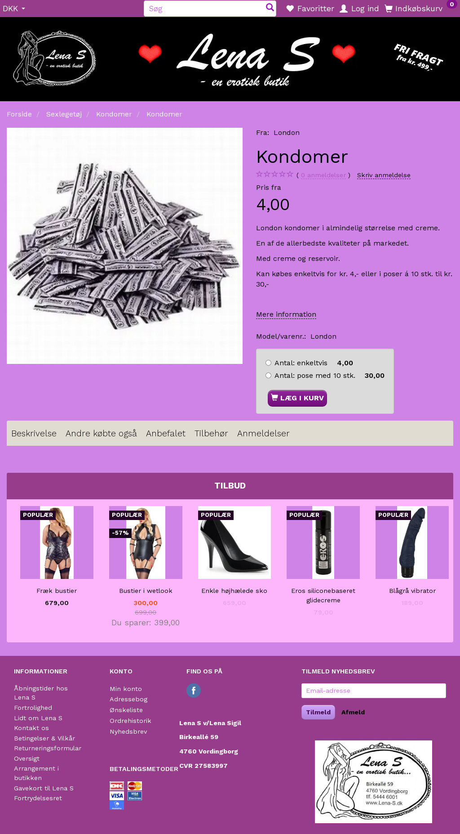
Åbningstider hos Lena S (41, 693)
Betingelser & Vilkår (44, 738)
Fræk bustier (56, 590)
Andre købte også (101, 433)
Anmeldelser (263, 433)
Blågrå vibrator (412, 590)
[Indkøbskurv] (421, 8)
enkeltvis (313, 363)
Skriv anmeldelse (384, 175)
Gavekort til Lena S (44, 788)
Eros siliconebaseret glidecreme (323, 595)
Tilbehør (211, 433)
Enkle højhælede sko (234, 590)
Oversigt (27, 758)
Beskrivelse (34, 433)
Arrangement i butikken (36, 773)
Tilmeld (318, 712)
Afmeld (353, 712)
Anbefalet (166, 433)
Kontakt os (31, 727)
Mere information (286, 314)
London (287, 132)
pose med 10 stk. (329, 375)
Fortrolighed (33, 707)
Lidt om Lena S (38, 718)
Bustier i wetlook (145, 590)
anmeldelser (323, 175)
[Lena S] (230, 56)
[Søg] (270, 8)
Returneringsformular (47, 748)
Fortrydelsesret (38, 798)
